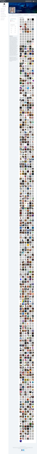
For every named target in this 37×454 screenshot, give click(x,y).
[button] (34, 1)
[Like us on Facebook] (22, 450)
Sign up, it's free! (4, 6)
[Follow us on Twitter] (23, 450)
